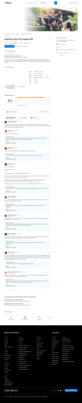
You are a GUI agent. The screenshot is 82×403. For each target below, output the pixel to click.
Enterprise (20, 340)
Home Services (40, 346)
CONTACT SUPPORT (71, 390)
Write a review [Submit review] (9, 46)
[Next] (50, 318)
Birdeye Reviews (55, 358)
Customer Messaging (22, 353)
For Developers (65, 355)
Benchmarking (7, 369)
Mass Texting (7, 357)
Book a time (54, 344)
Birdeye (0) (33, 117)
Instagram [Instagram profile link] (61, 54)
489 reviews (15, 41)
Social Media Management (23, 369)
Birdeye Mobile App (8, 384)
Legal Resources (55, 362)
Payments (7, 359)
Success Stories (55, 356)
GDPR (25, 396)
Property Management (41, 350)
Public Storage (39, 352)
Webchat (6, 351)
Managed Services (65, 338)
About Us (54, 338)
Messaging (7, 364)
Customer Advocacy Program (68, 361)
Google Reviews (21, 359)
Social (6, 353)
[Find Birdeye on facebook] (51, 390)
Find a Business (65, 353)
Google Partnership (8, 382)
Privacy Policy (16, 396)
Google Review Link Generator (68, 349)
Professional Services (66, 340)
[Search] (55, 2)
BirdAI (6, 376)
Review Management (22, 347)
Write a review (73, 3)
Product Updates (55, 352)
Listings (6, 338)
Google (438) (22, 117)
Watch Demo (54, 342)
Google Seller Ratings (9, 346)
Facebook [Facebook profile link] (67, 52)
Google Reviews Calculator (67, 345)
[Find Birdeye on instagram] (58, 390)
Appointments (7, 355)
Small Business (21, 338)
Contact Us (54, 364)
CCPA (31, 396)
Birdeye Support (65, 357)
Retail (38, 356)
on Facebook (19, 121)
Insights (6, 368)
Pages (6, 344)
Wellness (38, 358)
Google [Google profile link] (61, 52)
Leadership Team (55, 340)
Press (53, 350)
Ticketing (6, 371)
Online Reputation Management (25, 351)
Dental (13, 34)
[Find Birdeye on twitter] (53, 390)
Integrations (7, 380)
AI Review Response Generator (68, 347)
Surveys (6, 366)
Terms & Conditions (9, 396)
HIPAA (28, 396)
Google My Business (22, 361)
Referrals (6, 342)
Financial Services (40, 342)
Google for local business (23, 345)
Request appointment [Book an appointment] (22, 46)
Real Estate (39, 354)
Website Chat (21, 357)
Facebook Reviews (22, 363)
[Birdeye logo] (8, 3)
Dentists (18, 34)
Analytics (6, 378)
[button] (5, 290)
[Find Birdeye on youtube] (60, 390)
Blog (53, 348)
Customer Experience (22, 367)
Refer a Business (65, 359)
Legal (38, 348)
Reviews (6, 340)
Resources (54, 346)
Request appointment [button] (63, 44)
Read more (7, 62)
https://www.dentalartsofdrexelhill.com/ (66, 49)
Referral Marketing (22, 355)
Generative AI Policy (37, 396)
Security (21, 396)
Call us (59, 47)
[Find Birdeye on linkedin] (55, 390)
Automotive (39, 338)
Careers (53, 354)
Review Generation (22, 349)
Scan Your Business (66, 351)
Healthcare (39, 344)
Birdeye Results (55, 360)
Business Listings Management (24, 365)
